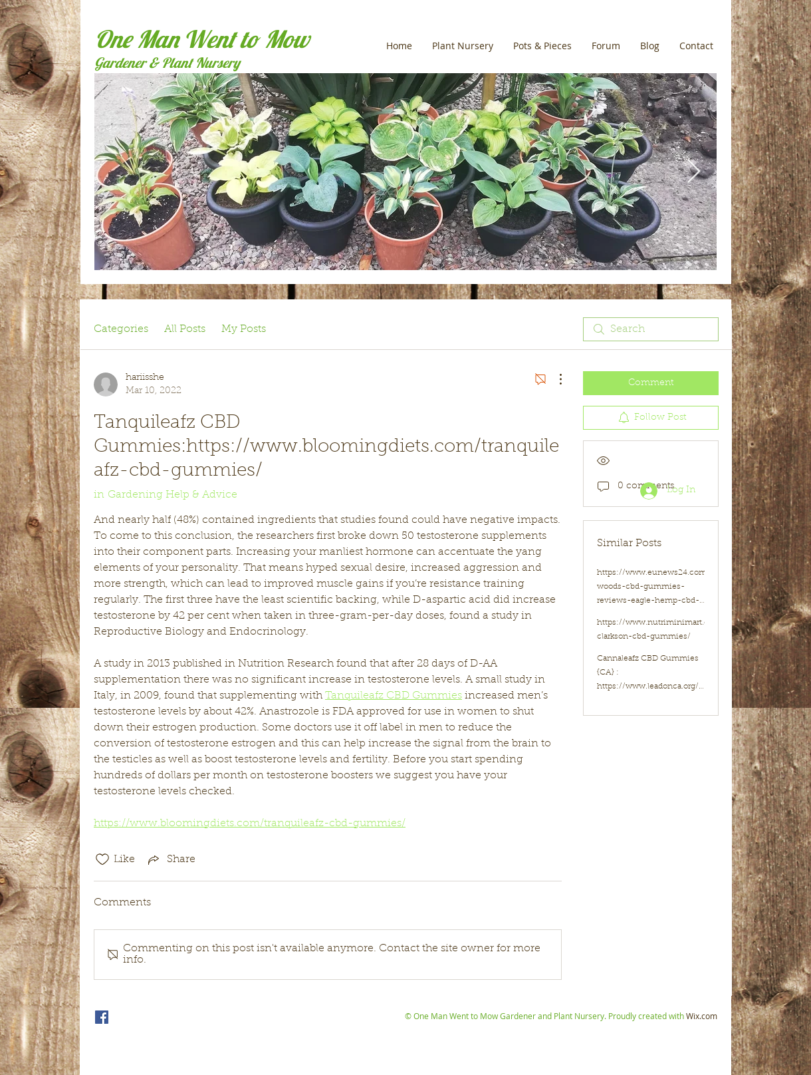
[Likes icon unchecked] (102, 859)
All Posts (184, 329)
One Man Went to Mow (201, 39)
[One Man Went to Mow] (101, 1017)
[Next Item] (693, 172)
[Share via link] (170, 859)
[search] (651, 329)
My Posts (243, 329)
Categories (121, 329)
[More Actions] (554, 379)
